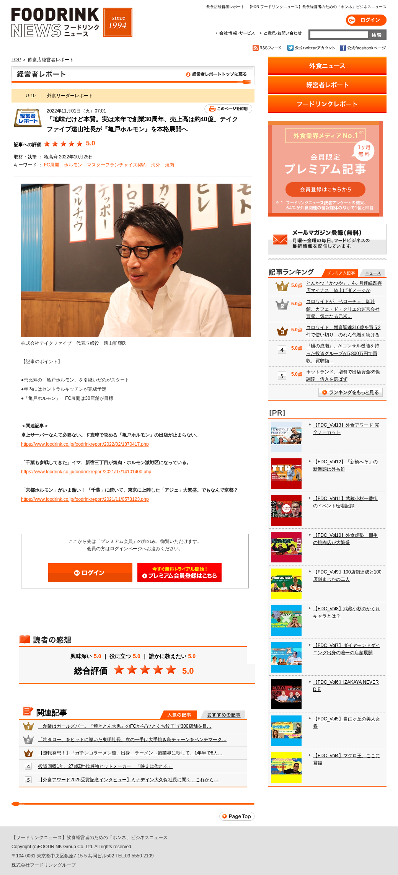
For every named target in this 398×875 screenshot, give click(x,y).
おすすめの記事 (222, 714)
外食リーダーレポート (70, 95)
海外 (155, 165)
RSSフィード (268, 48)
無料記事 (372, 273)
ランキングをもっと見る (350, 392)
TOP (16, 59)
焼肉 (169, 165)
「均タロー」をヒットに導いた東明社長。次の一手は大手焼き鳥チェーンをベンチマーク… (132, 739)
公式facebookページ (362, 48)
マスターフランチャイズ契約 (117, 165)
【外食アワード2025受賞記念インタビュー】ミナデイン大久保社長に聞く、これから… (128, 779)
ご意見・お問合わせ (281, 33)
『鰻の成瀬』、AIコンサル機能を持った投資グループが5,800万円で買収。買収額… (342, 353)
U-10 (31, 95)
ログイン (366, 20)
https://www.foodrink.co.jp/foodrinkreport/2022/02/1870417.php (85, 444)
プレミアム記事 (339, 273)
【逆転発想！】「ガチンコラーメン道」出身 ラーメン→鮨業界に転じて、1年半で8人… (130, 753)
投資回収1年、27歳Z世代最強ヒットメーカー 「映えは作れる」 (105, 766)
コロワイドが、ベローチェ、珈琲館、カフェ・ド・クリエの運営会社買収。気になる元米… (343, 309)
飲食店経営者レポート (132, 75)
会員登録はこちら (179, 572)
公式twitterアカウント (311, 48)
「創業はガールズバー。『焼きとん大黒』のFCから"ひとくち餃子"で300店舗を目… (125, 726)
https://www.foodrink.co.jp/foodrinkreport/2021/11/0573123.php (85, 499)
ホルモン (73, 165)
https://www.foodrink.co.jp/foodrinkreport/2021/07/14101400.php (86, 471)
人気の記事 (178, 714)
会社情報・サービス (236, 33)
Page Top (236, 816)
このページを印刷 (228, 108)
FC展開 (51, 165)
